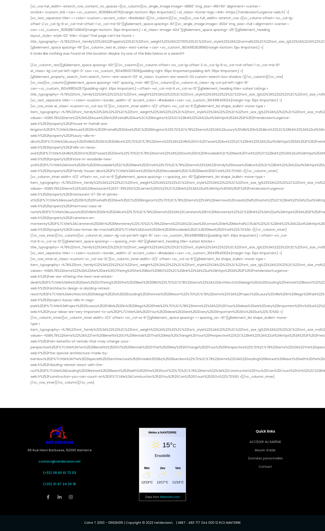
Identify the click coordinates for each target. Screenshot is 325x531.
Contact (265, 466)
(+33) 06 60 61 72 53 (59, 472)
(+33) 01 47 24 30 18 (59, 484)
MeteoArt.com (170, 497)
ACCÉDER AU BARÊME (265, 442)
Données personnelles (265, 458)
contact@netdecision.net (60, 461)
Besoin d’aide (265, 450)
